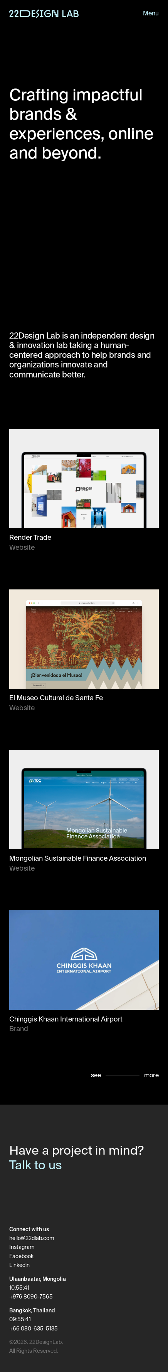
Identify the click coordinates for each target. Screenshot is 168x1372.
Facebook (21, 1256)
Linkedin (19, 1265)
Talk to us (35, 1165)
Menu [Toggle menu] (151, 13)
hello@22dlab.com (31, 1238)
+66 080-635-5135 (33, 1329)
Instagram (22, 1247)
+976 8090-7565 (31, 1297)
